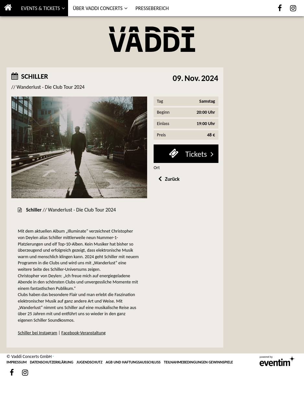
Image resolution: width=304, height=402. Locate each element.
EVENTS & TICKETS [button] (40, 8)
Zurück (172, 179)
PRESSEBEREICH (152, 8)
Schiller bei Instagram (37, 333)
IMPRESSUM (16, 362)
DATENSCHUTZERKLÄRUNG (51, 362)
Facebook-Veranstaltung (83, 333)
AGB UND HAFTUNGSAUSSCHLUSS (133, 362)
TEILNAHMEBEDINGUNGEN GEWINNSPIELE (198, 362)
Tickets (195, 154)
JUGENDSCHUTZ (89, 362)
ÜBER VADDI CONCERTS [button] (98, 8)
